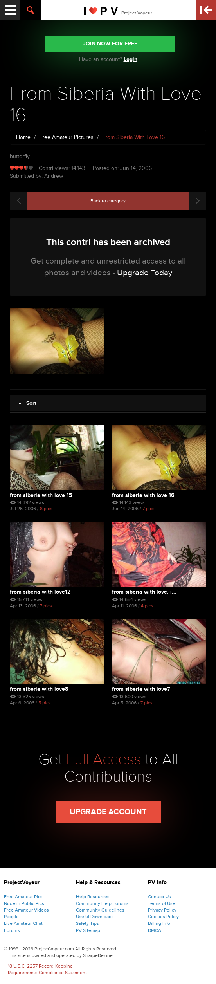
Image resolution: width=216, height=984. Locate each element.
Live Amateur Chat (23, 923)
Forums (12, 930)
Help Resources (93, 896)
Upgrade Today (144, 273)
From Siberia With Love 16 (143, 495)
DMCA (154, 930)
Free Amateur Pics (23, 896)
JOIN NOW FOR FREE (110, 43)
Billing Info (159, 923)
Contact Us (159, 896)
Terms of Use (161, 903)
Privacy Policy (162, 910)
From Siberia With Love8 (39, 689)
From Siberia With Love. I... (144, 592)
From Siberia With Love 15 (41, 495)
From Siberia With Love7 (141, 689)
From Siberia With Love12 (40, 592)
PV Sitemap (88, 930)
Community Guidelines (100, 910)
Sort (27, 403)
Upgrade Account (108, 812)
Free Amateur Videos (26, 910)
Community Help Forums (102, 903)
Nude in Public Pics (24, 903)
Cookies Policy (163, 916)
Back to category (108, 201)
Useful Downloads (95, 916)
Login (130, 59)
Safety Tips (87, 923)
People (11, 916)
